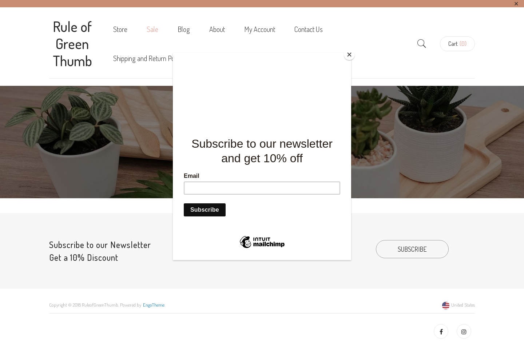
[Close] (349, 54)
